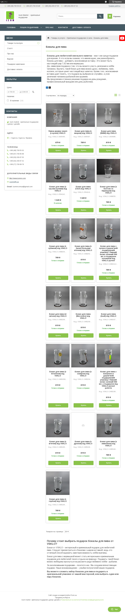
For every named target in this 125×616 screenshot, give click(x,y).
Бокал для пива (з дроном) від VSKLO (83, 442)
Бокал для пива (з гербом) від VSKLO (58, 500)
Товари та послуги (15, 43)
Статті (9, 48)
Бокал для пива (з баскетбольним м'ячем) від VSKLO (83, 248)
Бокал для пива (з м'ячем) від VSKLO (58, 442)
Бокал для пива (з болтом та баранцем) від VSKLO (108, 190)
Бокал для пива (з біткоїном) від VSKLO (57, 374)
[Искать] (100, 16)
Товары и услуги (58, 38)
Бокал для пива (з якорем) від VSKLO (83, 132)
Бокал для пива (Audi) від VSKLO (108, 315)
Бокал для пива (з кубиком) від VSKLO (57, 247)
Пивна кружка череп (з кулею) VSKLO (57, 132)
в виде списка (119, 95)
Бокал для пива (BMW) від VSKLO (108, 132)
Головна (11, 27)
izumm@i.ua (14, 182)
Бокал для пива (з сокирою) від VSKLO (83, 374)
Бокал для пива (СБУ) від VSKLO (83, 188)
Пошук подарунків (29, 27)
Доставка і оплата (81, 27)
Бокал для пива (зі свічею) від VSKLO (58, 315)
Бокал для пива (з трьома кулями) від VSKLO (58, 189)
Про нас (50, 27)
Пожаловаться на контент (70, 600)
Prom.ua (74, 595)
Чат (114, 609)
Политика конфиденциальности (92, 600)
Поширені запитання (16, 64)
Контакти (63, 27)
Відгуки (10, 59)
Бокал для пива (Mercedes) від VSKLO (83, 316)
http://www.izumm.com (17, 178)
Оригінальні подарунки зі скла (79, 38)
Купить (58, 150)
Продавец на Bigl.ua (62, 597)
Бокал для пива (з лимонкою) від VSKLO (108, 443)
